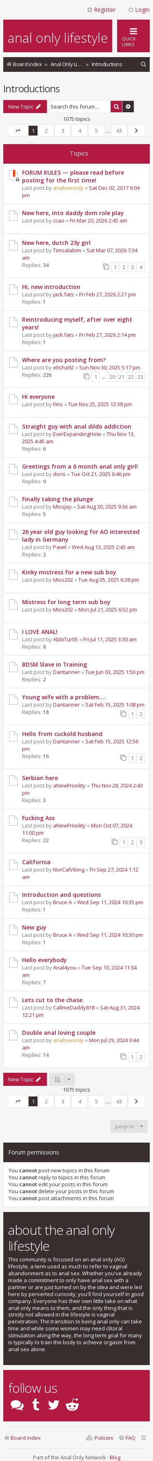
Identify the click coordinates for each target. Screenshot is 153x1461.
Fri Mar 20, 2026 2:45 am (98, 220)
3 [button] (63, 130)
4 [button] (79, 130)
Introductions (31, 88)
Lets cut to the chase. (53, 1000)
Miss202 (63, 579)
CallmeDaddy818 (74, 1007)
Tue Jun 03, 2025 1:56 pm (114, 672)
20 (112, 376)
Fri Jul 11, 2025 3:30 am (110, 639)
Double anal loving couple (58, 1032)
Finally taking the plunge (57, 499)
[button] (18, 131)
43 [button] (119, 130)
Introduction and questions (61, 894)
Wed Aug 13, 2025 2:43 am (103, 547)
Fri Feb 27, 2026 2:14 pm (107, 334)
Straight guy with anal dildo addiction (76, 426)
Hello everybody (44, 960)
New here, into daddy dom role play (73, 213)
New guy (34, 927)
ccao (58, 220)
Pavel (60, 547)
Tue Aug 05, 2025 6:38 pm (108, 579)
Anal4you (64, 967)
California (36, 862)
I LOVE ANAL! (40, 632)
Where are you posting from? (64, 360)
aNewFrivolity (69, 785)
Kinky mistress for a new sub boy (69, 572)
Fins (58, 404)
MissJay (62, 506)
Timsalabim (67, 250)
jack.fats (63, 294)
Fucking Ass (38, 818)
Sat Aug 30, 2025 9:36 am (107, 506)
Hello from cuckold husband (62, 734)
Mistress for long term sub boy (66, 602)
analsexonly (68, 187)
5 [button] (96, 130)
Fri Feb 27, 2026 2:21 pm (107, 294)
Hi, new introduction (51, 287)
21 (121, 376)
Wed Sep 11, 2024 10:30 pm (110, 934)
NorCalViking (68, 869)
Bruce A (62, 902)
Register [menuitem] (100, 9)
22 (131, 376)
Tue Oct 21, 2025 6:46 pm (101, 474)
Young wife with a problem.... (64, 697)
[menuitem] (143, 64)
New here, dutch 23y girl (56, 243)
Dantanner (66, 672)
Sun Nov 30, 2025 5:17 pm (109, 367)
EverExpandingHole (77, 434)
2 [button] (46, 130)
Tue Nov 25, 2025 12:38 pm (100, 404)
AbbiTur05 (65, 639)
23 (140, 376)
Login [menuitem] (139, 9)
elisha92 (63, 367)
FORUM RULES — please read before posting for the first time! (73, 176)
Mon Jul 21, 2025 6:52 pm (107, 609)
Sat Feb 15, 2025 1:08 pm (114, 704)
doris (59, 474)
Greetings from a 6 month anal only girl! (80, 466)
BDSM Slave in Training (54, 664)
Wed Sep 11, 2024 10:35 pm (110, 902)
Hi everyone (38, 396)
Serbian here (40, 778)
